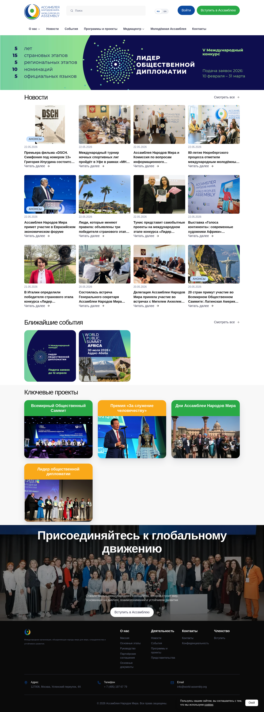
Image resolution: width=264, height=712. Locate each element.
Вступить (219, 638)
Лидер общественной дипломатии (58, 471)
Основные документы (126, 664)
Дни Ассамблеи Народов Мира (205, 406)
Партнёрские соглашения (128, 655)
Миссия (124, 638)
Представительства (163, 657)
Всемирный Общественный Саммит (58, 408)
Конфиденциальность (195, 643)
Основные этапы (130, 643)
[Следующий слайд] (231, 62)
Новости (156, 638)
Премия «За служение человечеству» (132, 408)
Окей (252, 702)
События (156, 643)
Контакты (187, 638)
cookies (208, 704)
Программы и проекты (159, 650)
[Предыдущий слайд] (33, 62)
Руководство (128, 648)
